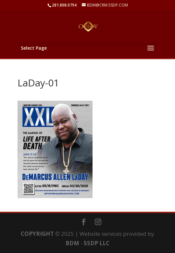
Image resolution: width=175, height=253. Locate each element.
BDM (72, 243)
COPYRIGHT (37, 233)
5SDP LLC (96, 243)
